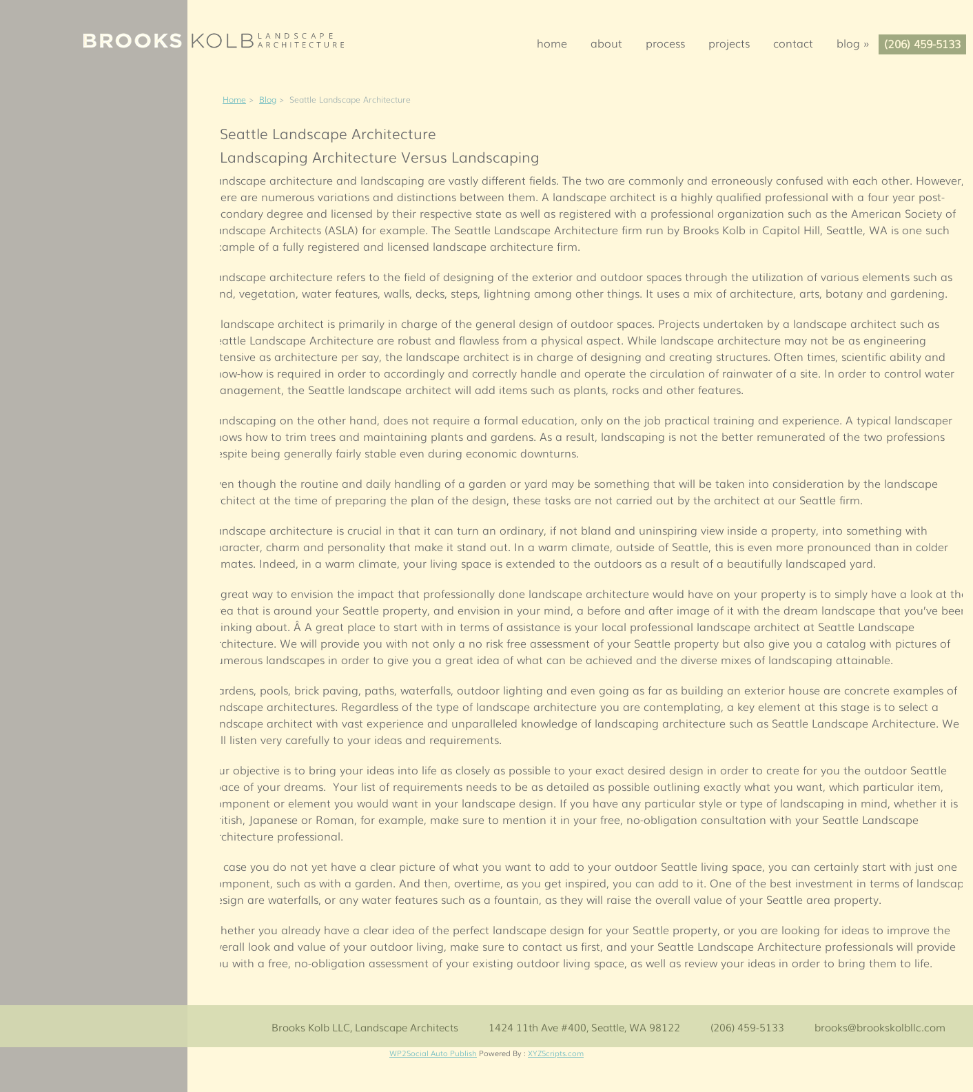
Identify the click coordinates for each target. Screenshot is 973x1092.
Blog (857, 42)
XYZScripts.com (556, 1052)
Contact (793, 42)
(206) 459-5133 (922, 43)
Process (665, 42)
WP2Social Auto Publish (433, 1052)
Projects (729, 42)
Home (552, 42)
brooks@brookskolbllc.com (880, 1026)
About (606, 42)
